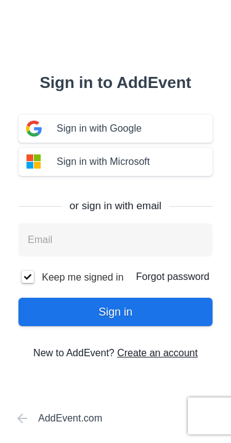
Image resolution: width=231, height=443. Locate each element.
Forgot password (172, 276)
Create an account (157, 353)
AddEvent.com (57, 418)
